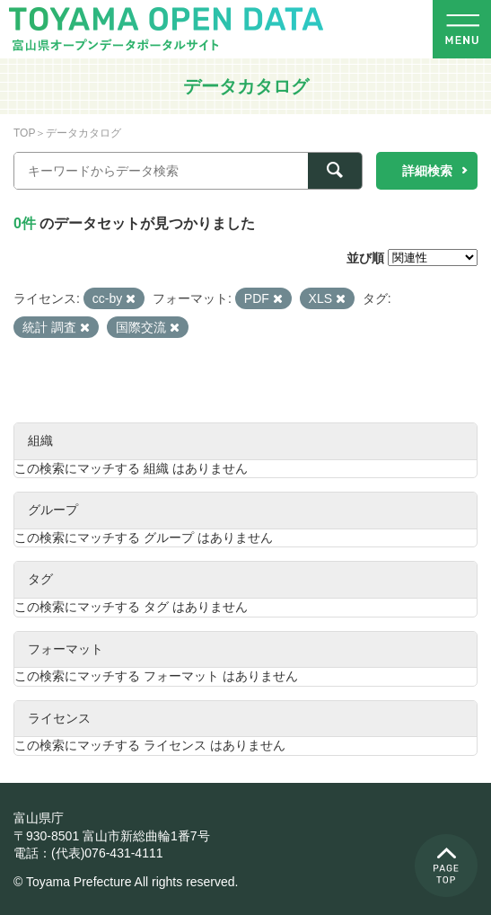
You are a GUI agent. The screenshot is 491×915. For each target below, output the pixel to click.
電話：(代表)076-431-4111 (88, 853)
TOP (24, 133)
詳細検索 (427, 171)
